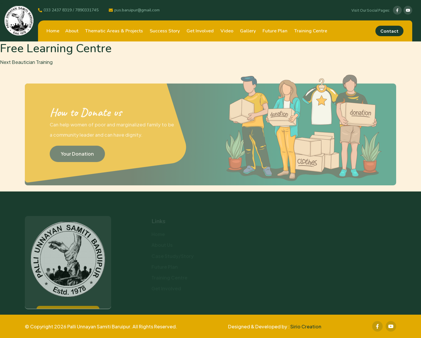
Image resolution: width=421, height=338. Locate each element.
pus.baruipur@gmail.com (137, 10)
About (71, 31)
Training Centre (310, 31)
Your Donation (77, 155)
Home (52, 31)
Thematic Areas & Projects (114, 31)
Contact (389, 31)
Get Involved (200, 31)
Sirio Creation (305, 326)
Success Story (165, 31)
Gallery (248, 31)
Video (226, 31)
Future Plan (275, 31)
